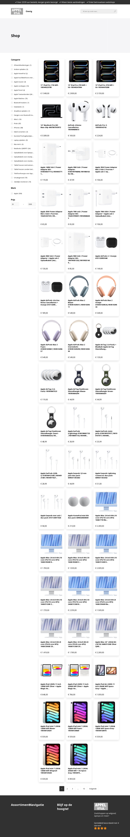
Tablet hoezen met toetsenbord (24, 165)
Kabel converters (21, 132)
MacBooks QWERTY (22, 148)
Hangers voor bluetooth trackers (24, 115)
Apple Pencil (19, 90)
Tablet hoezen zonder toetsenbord (24, 169)
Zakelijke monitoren (22, 182)
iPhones (18, 128)
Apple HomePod (21, 73)
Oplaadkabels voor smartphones (24, 157)
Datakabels (19, 107)
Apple (18, 193)
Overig (29, 11)
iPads (17, 123)
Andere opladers (21, 69)
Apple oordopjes (21, 86)
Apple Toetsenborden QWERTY (24, 94)
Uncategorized (20, 178)
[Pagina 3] (72, 788)
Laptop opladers (21, 140)
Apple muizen (20, 82)
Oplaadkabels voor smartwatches (24, 161)
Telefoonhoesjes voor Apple (24, 173)
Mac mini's (18, 144)
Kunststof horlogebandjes (24, 136)
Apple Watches (20, 98)
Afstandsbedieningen (22, 65)
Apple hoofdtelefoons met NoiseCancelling (24, 78)
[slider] (12, 208)
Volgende (92, 789)
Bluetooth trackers (21, 103)
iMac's (17, 119)
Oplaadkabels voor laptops (24, 153)
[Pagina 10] (84, 788)
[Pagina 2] (67, 788)
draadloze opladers (22, 111)
